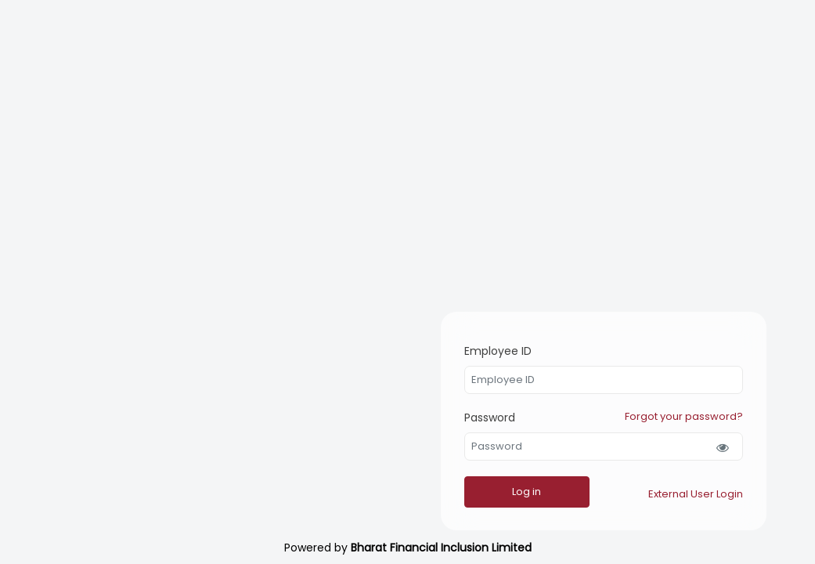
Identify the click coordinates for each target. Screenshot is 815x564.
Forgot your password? (684, 411)
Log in (501, 491)
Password (464, 413)
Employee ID (473, 341)
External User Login (695, 493)
